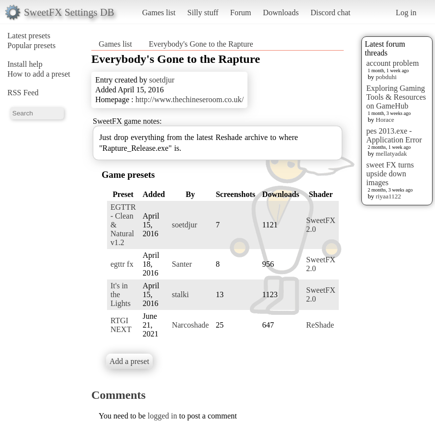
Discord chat (330, 12)
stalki (180, 294)
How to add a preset (38, 74)
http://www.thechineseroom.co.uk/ (190, 99)
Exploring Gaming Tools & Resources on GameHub (396, 97)
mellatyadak (391, 153)
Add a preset (129, 361)
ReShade (320, 325)
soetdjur (162, 80)
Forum (240, 12)
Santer (182, 264)
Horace (385, 119)
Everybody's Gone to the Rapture (201, 44)
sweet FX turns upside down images (390, 174)
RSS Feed (23, 92)
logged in (162, 416)
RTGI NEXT (121, 325)
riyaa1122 (388, 196)
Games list (159, 12)
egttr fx (122, 264)
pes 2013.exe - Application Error (394, 135)
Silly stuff (203, 12)
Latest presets (29, 35)
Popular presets (31, 45)
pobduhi (386, 77)
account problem (392, 63)
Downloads (281, 12)
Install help (25, 64)
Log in (406, 12)
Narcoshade (190, 325)
